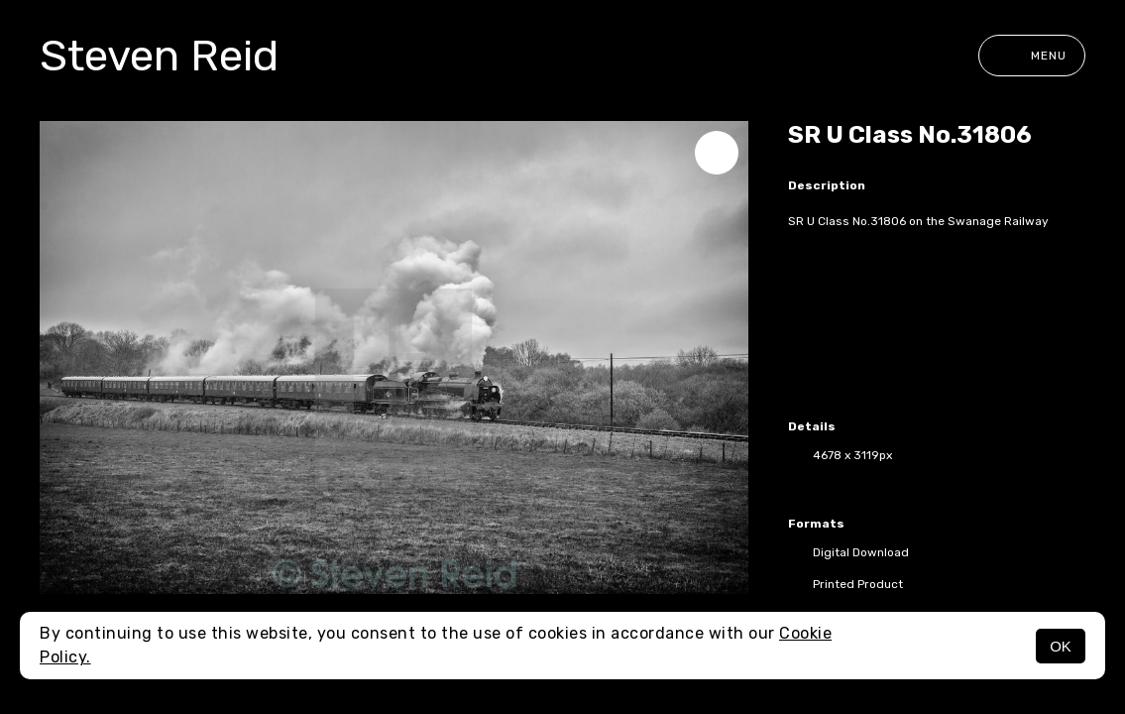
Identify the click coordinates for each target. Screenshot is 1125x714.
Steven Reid (159, 55)
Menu (1032, 55)
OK (1060, 646)
